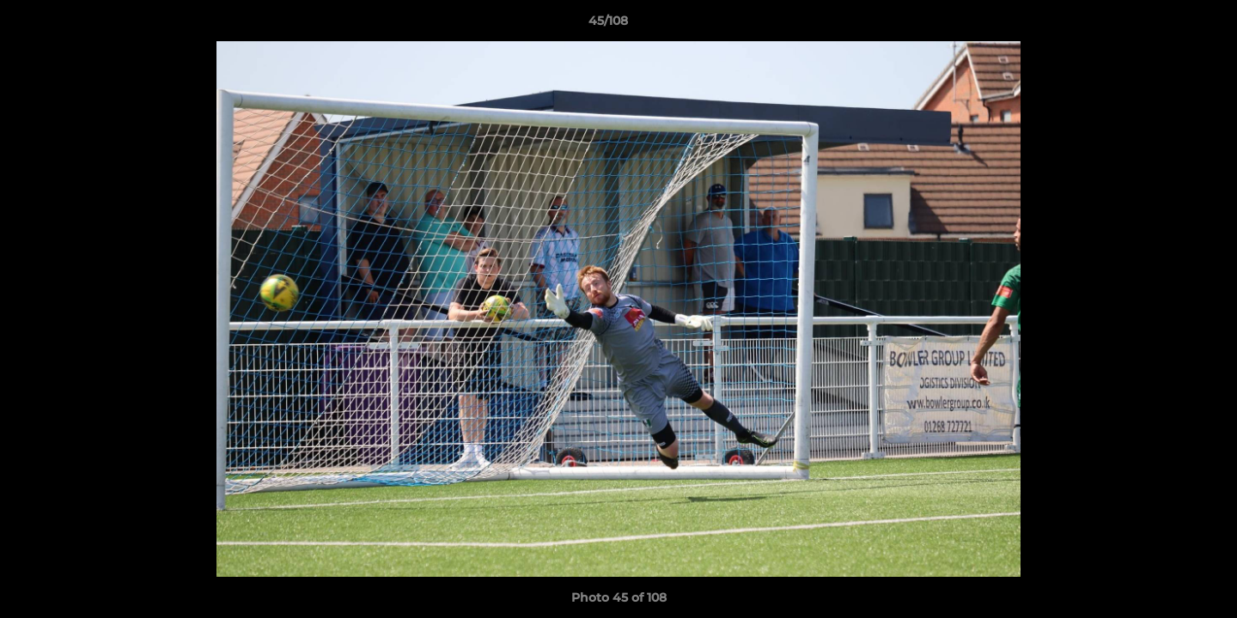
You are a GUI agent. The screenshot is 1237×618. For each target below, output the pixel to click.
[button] (1165, 25)
